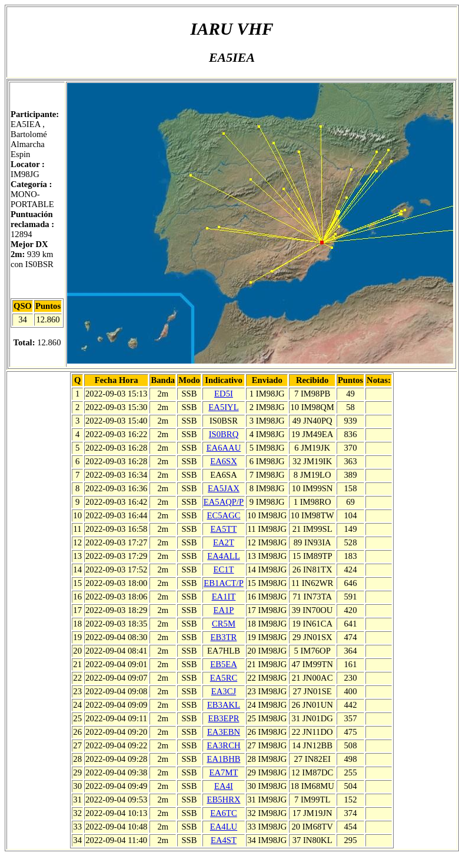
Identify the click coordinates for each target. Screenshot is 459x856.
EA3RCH (223, 745)
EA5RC (223, 677)
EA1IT (224, 596)
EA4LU (223, 826)
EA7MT (223, 772)
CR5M (223, 623)
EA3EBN (223, 732)
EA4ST (224, 840)
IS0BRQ (224, 434)
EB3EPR (224, 718)
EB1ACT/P (224, 583)
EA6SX (223, 461)
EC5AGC (223, 515)
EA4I (223, 786)
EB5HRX (223, 799)
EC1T (223, 569)
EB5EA (223, 664)
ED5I (223, 393)
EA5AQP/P (224, 502)
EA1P (223, 610)
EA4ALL (223, 556)
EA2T (223, 542)
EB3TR (224, 637)
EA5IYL (223, 407)
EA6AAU (224, 447)
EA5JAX (224, 488)
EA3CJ (223, 691)
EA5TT (224, 529)
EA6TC (223, 813)
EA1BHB (223, 759)
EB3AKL (223, 705)
